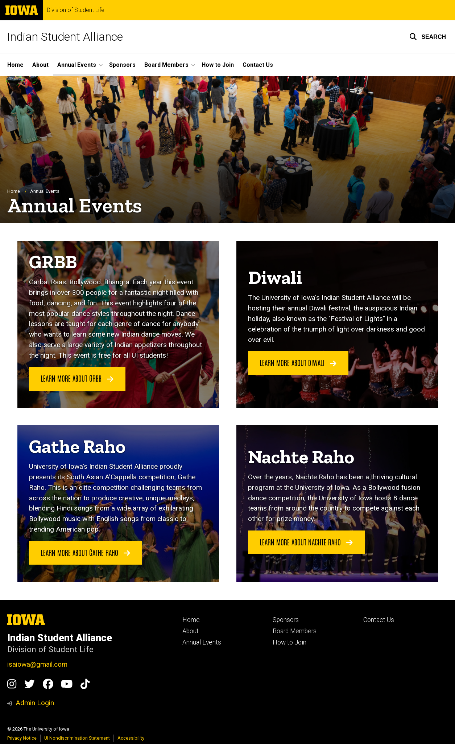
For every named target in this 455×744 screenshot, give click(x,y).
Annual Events (201, 642)
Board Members (295, 631)
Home (15, 64)
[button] (427, 36)
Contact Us (258, 64)
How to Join (218, 64)
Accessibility (130, 738)
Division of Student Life (75, 10)
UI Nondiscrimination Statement (77, 738)
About (40, 64)
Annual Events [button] (76, 64)
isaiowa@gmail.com (37, 664)
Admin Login (35, 703)
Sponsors (122, 64)
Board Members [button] (166, 64)
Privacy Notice (22, 738)
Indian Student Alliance (65, 36)
